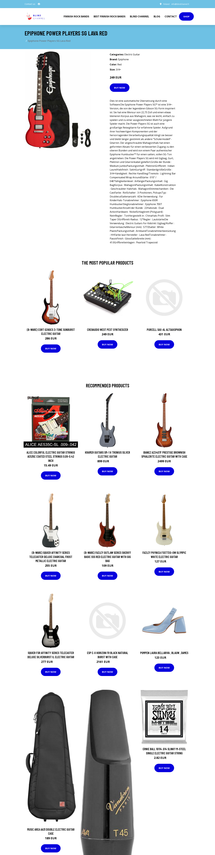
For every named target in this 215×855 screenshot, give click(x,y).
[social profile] (39, 4)
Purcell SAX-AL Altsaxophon (164, 328)
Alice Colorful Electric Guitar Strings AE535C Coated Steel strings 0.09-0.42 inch (51, 455)
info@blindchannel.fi (178, 4)
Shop (186, 15)
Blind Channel (139, 15)
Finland (162, 4)
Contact (171, 15)
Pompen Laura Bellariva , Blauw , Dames (164, 652)
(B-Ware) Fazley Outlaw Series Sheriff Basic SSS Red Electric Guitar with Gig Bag (107, 556)
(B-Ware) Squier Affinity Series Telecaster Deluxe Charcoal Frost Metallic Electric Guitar (50, 556)
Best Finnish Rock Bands (109, 15)
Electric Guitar (132, 53)
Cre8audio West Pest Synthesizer (107, 328)
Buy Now (119, 86)
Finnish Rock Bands (76, 15)
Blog (157, 15)
